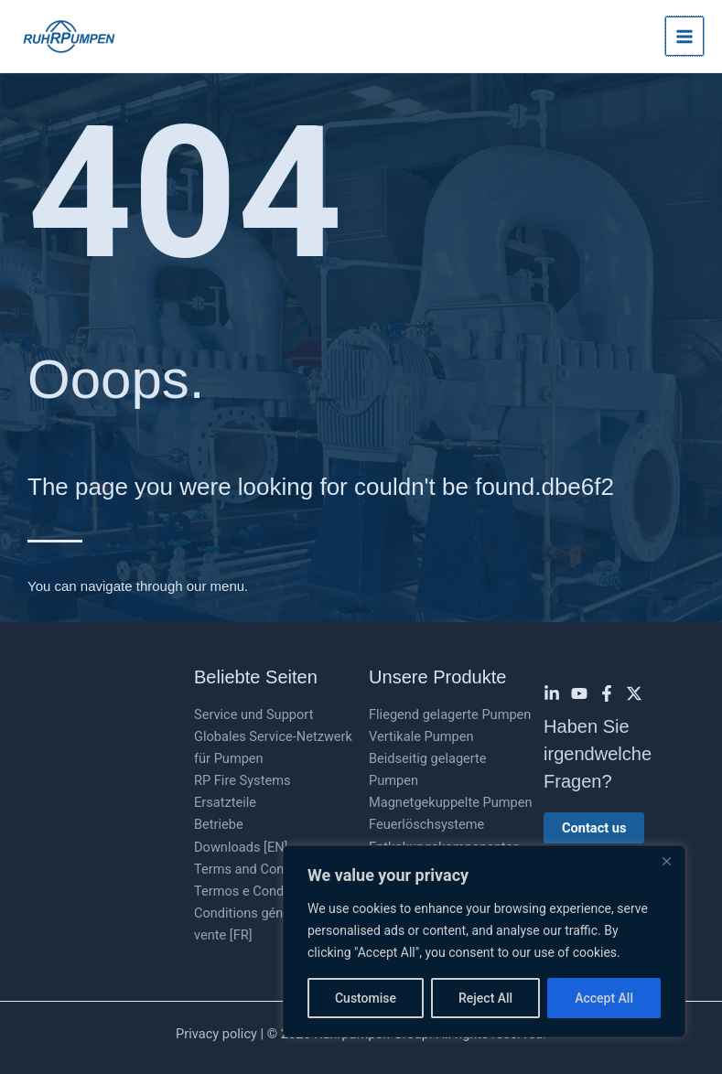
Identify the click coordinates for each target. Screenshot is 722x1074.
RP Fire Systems (242, 780)
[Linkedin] (552, 693)
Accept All (604, 998)
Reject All (485, 998)
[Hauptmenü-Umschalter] (684, 35)
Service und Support (253, 714)
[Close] (666, 861)
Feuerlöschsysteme (426, 824)
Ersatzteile (225, 802)
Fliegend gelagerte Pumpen (450, 714)
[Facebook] (606, 693)
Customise (365, 998)
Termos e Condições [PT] (268, 891)
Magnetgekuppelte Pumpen (450, 802)
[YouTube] (579, 693)
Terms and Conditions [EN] (272, 869)
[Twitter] (634, 693)
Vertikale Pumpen (421, 736)
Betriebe (218, 824)
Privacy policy (216, 1034)
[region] (484, 941)
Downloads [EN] (240, 847)
